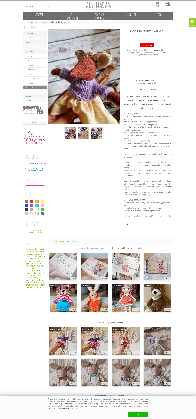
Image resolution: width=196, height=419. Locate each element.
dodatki (29, 38)
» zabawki (30, 87)
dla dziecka (30, 52)
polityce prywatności (70, 408)
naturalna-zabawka (133, 96)
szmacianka (164, 96)
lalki (29, 61)
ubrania (29, 101)
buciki (30, 56)
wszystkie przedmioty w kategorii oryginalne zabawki (110, 396)
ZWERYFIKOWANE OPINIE (66, 241)
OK (138, 415)
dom (27, 47)
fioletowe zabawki (164, 104)
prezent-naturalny (150, 96)
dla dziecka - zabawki (116, 248)
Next (116, 77)
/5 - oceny (146, 84)
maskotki (31, 70)
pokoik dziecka (33, 79)
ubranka (31, 83)
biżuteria (29, 42)
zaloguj (157, 8)
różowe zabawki (147, 108)
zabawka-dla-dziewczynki (156, 100)
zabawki (154, 89)
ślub (27, 91)
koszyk (168, 8)
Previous (51, 77)
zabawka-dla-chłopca (136, 100)
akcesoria (29, 33)
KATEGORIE (30, 27)
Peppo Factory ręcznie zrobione (110, 323)
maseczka (32, 74)
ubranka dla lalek (35, 65)
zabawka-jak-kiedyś (131, 104)
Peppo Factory (158, 50)
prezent (41, 170)
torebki (28, 96)
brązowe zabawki (148, 104)
